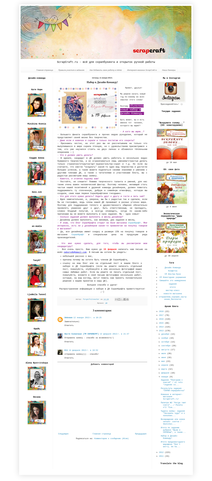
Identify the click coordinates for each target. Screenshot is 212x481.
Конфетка (172, 271)
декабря (165, 334)
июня (164, 357)
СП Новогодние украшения (172, 277)
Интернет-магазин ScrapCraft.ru (142, 70)
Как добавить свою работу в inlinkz (106, 70)
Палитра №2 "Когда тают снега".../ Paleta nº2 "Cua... (173, 405)
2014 (162, 327)
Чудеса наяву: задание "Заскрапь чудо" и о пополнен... (173, 413)
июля (164, 353)
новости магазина (173, 294)
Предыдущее (140, 434)
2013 (162, 331)
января (165, 377)
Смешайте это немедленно (172, 280)
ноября (165, 338)
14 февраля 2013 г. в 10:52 (83, 350)
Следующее (63, 434)
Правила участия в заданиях (71, 70)
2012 (162, 452)
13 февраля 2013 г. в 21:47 (114, 334)
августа (165, 350)
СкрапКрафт (134, 223)
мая (163, 361)
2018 (162, 311)
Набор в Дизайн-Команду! (169, 437)
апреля (165, 365)
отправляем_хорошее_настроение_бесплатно (173, 298)
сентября (166, 346)
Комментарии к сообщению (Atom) (111, 438)
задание (173, 284)
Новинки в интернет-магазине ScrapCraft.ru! (172, 396)
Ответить (69, 325)
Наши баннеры (168, 70)
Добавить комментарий (102, 364)
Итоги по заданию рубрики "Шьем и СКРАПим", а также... (173, 430)
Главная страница (44, 70)
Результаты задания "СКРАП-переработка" (173, 389)
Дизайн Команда (173, 268)
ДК (106, 303)
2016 (162, 319)
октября (165, 342)
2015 (162, 323)
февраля (165, 373)
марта (164, 369)
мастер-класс (173, 290)
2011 (162, 456)
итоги (173, 287)
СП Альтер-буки (173, 274)
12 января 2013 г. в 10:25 (87, 318)
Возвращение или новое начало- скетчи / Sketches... (173, 421)
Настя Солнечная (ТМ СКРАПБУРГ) (81, 334)
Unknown (68, 318)
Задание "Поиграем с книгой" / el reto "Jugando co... (172, 382)
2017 (162, 315)
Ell (66, 350)
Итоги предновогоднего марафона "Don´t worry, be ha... (173, 444)
